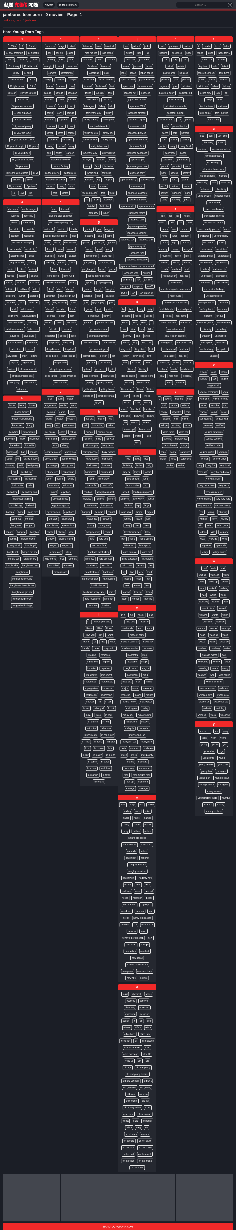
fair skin (100, 93)
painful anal (169, 73)
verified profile (207, 452)
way (224, 655)
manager (143, 788)
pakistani (186, 86)
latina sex (147, 552)
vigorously (221, 545)
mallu (134, 755)
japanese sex (127, 239)
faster (112, 193)
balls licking (16, 505)
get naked (100, 369)
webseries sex (221, 701)
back (22, 438)
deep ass (68, 342)
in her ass (106, 728)
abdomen (13, 209)
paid (166, 59)
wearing (203, 668)
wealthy (217, 661)
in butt (111, 708)
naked (126, 818)
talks (218, 93)
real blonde (175, 282)
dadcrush (48, 229)
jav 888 (148, 279)
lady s (137, 472)
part (165, 179)
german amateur (105, 322)
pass (186, 199)
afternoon (22, 389)
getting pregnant (106, 396)
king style (140, 349)
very (200, 465)
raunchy (163, 249)
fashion (103, 186)
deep (73, 336)
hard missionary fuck (93, 592)
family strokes (90, 139)
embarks (67, 565)
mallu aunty (147, 755)
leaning (138, 592)
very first (211, 465)
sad (164, 405)
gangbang (89, 262)
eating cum (51, 438)
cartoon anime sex (60, 159)
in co (98, 715)
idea (103, 641)
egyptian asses (60, 498)
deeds (63, 336)
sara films (185, 452)
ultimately (202, 182)
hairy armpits (91, 445)
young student (206, 784)
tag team (203, 66)
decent (59, 322)
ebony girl (52, 465)
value (203, 405)
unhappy (222, 309)
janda (149, 66)
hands (111, 498)
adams (34, 276)
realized (188, 362)
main (138, 681)
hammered (90, 472)
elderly (51, 538)
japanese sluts (146, 239)
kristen (138, 436)
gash (98, 296)
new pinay (127, 971)
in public (92, 761)
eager (70, 398)
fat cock (108, 199)
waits (226, 575)
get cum (91, 362)
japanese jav (137, 186)
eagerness (50, 405)
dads (73, 236)
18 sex (32, 79)
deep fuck (70, 349)
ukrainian (202, 149)
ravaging (166, 256)
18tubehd (17, 179)
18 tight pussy (17, 86)
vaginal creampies (209, 392)
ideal (112, 641)
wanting (203, 615)
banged (29, 525)
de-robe (61, 309)
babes (32, 405)
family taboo (108, 139)
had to (101, 418)
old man (131, 1094)
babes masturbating (22, 418)
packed (187, 46)
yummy (220, 804)
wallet (213, 595)
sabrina (179, 398)
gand (99, 249)
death (62, 316)
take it (225, 66)
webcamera (223, 695)
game (109, 236)
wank (223, 595)
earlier (63, 405)
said (188, 412)
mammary (129, 768)
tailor (215, 66)
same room (168, 432)
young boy (206, 771)
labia (137, 458)
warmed (220, 621)
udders (221, 142)
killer (150, 329)
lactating (127, 465)
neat (138, 884)
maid (145, 675)
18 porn (27, 73)
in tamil (106, 775)
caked (72, 46)
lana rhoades (132, 485)
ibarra (86, 641)
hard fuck (108, 572)
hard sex (108, 598)
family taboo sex (99, 146)
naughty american (137, 871)
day (47, 302)
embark (73, 558)
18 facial (22, 59)
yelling (204, 744)
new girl (145, 944)
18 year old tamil (22, 133)
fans (97, 166)
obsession (130, 1014)
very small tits (204, 498)
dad (54, 209)
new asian (131, 944)
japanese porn (137, 219)
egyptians (69, 512)
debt (72, 316)
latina (132, 538)
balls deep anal (29, 492)
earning (51, 412)
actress (10, 276)
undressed (206, 276)
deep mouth (61, 362)
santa (173, 452)
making (149, 695)
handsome (91, 505)
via (201, 512)
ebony (65, 445)
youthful (226, 798)
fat (87, 199)
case (72, 179)
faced (99, 59)
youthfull (208, 804)
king (135, 342)
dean (72, 309)
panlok (174, 139)
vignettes (206, 545)
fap (98, 179)
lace (146, 458)
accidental (29, 236)
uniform (208, 316)
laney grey (138, 498)
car (74, 119)
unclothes (204, 236)
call (49, 53)
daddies (62, 229)
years (223, 738)
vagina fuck (214, 385)
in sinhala (106, 768)
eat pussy (50, 432)
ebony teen (52, 472)
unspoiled (222, 349)
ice (94, 641)
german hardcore (99, 329)
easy (49, 425)
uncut (221, 242)
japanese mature (137, 199)
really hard (186, 369)
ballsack (30, 505)
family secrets (91, 133)
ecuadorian (68, 472)
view (202, 538)
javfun (124, 293)
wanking (203, 601)
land (146, 485)
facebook (87, 59)
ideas (96, 648)
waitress (215, 575)
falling (102, 106)
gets (112, 369)
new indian (130, 951)
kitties (150, 389)
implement (106, 675)
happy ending (93, 532)
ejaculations (68, 525)
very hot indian (213, 478)
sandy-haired (170, 445)
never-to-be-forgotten (133, 938)
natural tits (146, 844)
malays (145, 721)
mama (130, 761)
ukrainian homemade (213, 169)
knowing (138, 416)
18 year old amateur (22, 106)
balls (30, 485)
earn (73, 405)
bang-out (16, 518)
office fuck (145, 1034)
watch (212, 641)
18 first (34, 59)
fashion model (89, 193)
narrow (148, 824)
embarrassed (60, 572)
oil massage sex (132, 1047)
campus (73, 79)
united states (223, 322)
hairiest (89, 432)
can (72, 86)
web (212, 675)
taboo (210, 53)
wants (215, 615)
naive (147, 811)
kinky (125, 356)
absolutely (29, 229)
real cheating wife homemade (175, 289)
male (123, 748)
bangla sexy (30, 558)
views (224, 538)
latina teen (147, 558)
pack (162, 46)
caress (71, 133)
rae (163, 216)
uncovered (208, 242)
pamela (185, 133)
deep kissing (68, 356)
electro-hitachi (66, 538)
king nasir (126, 349)
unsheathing (206, 349)
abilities (15, 216)
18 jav (16, 73)
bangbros (16, 525)
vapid (214, 412)
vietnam (224, 532)
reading (187, 262)
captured (49, 119)
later (137, 525)
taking (212, 79)
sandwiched (181, 438)
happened (92, 518)
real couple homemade (175, 302)
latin (123, 538)
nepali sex (126, 911)
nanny (126, 824)
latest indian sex (132, 532)
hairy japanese (90, 452)
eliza (68, 552)
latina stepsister (129, 558)
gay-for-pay (98, 302)
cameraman (67, 73)
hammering (106, 472)
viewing (213, 538)
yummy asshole (214, 811)
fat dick (92, 206)
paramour (168, 159)
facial (106, 73)
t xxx (217, 46)
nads (122, 804)
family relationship (99, 126)
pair (176, 79)
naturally (131, 851)
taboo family (224, 53)
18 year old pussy (22, 126)
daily (47, 242)
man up (129, 781)
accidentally (15, 249)
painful (180, 66)
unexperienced (206, 302)
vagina (224, 378)
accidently (30, 249)
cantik (50, 113)
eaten (62, 432)
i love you (90, 635)
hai (110, 418)
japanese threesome (137, 259)
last (148, 518)
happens (106, 518)
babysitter (10, 438)
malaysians (147, 741)
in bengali (99, 708)
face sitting (107, 53)
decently (71, 322)
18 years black (22, 153)
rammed (185, 229)
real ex (168, 316)
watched (224, 641)
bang (20, 512)
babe (22, 405)
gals (100, 236)
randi (174, 236)
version (205, 458)
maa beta (130, 621)
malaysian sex (129, 741)
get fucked (105, 362)
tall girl (209, 99)
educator (67, 485)
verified (220, 425)
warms (213, 628)
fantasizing (92, 173)
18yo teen (31, 186)
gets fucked (108, 376)
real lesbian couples (175, 336)
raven (178, 256)
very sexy (224, 485)
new (150, 938)
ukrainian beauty (213, 156)
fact (112, 86)
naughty (145, 858)
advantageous (15, 342)
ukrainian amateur (221, 149)
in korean (99, 748)
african (11, 369)
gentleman (93, 316)
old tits (145, 1100)
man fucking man (141, 775)
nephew (140, 911)
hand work (103, 478)
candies (49, 99)
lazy (141, 572)
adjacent (10, 296)
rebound (180, 382)
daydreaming (60, 302)
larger (139, 512)
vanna (203, 412)
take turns (224, 73)
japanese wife (131, 273)
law (151, 565)
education (54, 485)
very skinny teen (213, 492)
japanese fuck (137, 146)
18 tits (32, 86)
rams (164, 236)
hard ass (89, 558)
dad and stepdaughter (60, 222)
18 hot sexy (13, 66)
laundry (140, 565)
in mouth (110, 755)
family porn (108, 119)
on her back (145, 1141)
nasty (125, 831)
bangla (13, 538)
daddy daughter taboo (56, 236)
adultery (32, 322)
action (11, 269)
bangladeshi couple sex (22, 585)
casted (65, 193)
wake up (213, 581)
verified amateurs (213, 432)
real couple (175, 296)
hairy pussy (92, 458)
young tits (223, 784)
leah (148, 578)
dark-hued (68, 276)
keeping (126, 316)
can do (47, 93)
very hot (202, 472)
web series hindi (213, 681)
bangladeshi (22, 572)
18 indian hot (30, 66)
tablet (200, 53)
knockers (149, 409)
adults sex (33, 329)
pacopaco (177, 53)
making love (146, 701)
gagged (109, 229)
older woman (144, 1114)
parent (164, 166)
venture (208, 425)
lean (147, 585)
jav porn (138, 286)
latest (146, 525)
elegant (53, 545)
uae (202, 136)
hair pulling (97, 425)
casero (50, 186)
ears (72, 412)
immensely (92, 661)
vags (225, 392)
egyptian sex (53, 512)
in (100, 701)
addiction (34, 282)
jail (147, 53)
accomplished (17, 256)
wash (202, 635)
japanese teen (137, 253)
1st (30, 193)
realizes (163, 369)
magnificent (132, 675)
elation (61, 532)
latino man (127, 565)
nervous (125, 924)
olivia (129, 1127)
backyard (12, 452)
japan (133, 73)
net (135, 924)
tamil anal (222, 106)
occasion (144, 1014)
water (227, 648)
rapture (185, 242)
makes (138, 695)
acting (31, 262)
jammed (137, 66)
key (135, 322)
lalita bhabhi (133, 478)
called (70, 53)
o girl (125, 994)
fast (103, 193)
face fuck (110, 46)
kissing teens (146, 376)
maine (149, 681)
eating (73, 432)
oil (136, 1040)
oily (139, 1060)
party (164, 199)
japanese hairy (137, 173)
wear (227, 661)
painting (165, 79)
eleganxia (66, 545)
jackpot (136, 46)
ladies (139, 465)
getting (89, 382)
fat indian (104, 206)
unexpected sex (214, 296)
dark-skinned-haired (55, 282)
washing (214, 635)
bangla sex (13, 558)
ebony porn (67, 465)
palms (165, 133)
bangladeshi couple (22, 578)
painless (183, 73)
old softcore (131, 1100)
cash (71, 186)
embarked (54, 565)
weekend (225, 715)
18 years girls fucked (22, 159)
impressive (106, 695)
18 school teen (16, 79)
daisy (57, 242)
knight (127, 402)
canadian (72, 93)
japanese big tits (137, 119)
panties (185, 139)
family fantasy (91, 119)
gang (108, 249)
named (147, 818)
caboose (50, 46)
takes (202, 79)
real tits (183, 356)
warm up (207, 621)
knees (147, 396)
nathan (136, 831)
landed (125, 492)
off (141, 1020)
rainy (189, 222)
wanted (222, 608)
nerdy (126, 918)
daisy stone (70, 242)
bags (9, 458)
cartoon (70, 153)
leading (127, 578)
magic (144, 661)
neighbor (137, 898)
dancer (72, 256)
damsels (49, 256)
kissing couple (128, 376)
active (22, 269)
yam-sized (205, 731)
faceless (105, 66)
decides (67, 329)
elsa (62, 558)
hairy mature (108, 452)
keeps (138, 316)
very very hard (223, 498)
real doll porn (184, 309)
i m (100, 635)
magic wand (131, 668)
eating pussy (68, 438)
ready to (176, 269)
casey (61, 186)
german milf (109, 342)
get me (87, 369)
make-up (125, 695)
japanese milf (127, 206)
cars (49, 153)
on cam (145, 1134)
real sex (184, 349)
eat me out (69, 425)
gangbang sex (106, 262)
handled (87, 498)
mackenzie (127, 628)
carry (71, 146)
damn (60, 249)
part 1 (174, 179)
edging (60, 478)
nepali (149, 898)
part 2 (185, 179)
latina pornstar (130, 552)
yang (225, 731)
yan (216, 731)
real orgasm (166, 342)
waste (202, 641)
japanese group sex (137, 166)
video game (222, 525)
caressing (67, 139)
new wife (131, 978)
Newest (49, 4)
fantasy (89, 179)
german (88, 322)
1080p (12, 46)
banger (9, 532)
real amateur (169, 276)
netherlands (147, 924)
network (132, 931)
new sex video (144, 971)
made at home (137, 635)
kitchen (128, 382)
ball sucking (14, 478)
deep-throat (51, 376)
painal (170, 66)
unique (219, 316)
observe (144, 1000)
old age (127, 1067)
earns (62, 412)
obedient (136, 994)
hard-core (92, 605)
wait (223, 568)
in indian (111, 741)
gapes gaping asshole (99, 276)
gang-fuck (107, 256)
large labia (126, 512)
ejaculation (52, 525)
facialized (101, 86)
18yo (29, 179)
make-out (147, 688)
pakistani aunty (166, 93)
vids (213, 532)
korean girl (129, 429)
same (187, 425)
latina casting (146, 538)
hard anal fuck (99, 545)
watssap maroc (209, 655)
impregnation (91, 688)
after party (14, 382)
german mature (90, 342)
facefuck (111, 59)
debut (48, 322)
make (135, 688)
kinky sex (138, 356)
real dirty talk (166, 309)
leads (138, 578)
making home (129, 701)
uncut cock (206, 249)
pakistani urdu (166, 119)
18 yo (35, 173)
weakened (203, 661)
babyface (13, 432)
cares (60, 133)
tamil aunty (213, 119)
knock (124, 409)
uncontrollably (221, 236)
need (137, 891)
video (209, 525)
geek (111, 302)
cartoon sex (70, 173)
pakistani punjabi (175, 113)
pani (164, 139)
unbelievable (204, 196)
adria (21, 302)
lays (132, 572)
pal (179, 119)
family (109, 113)
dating (69, 289)
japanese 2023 (137, 106)
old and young (143, 1067)
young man (204, 778)
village (205, 552)
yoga (221, 751)
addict (9, 282)
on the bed (128, 1154)
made (149, 628)
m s (131, 615)
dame (49, 249)
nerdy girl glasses (142, 918)
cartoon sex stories (55, 179)
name (137, 818)
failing (88, 93)
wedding (220, 708)
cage (61, 46)
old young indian (132, 1107)
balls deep (12, 492)
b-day (12, 405)
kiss (125, 362)
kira (149, 356)
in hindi (86, 741)
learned (135, 598)
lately (127, 525)
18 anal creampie (14, 53)
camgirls (60, 79)
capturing (63, 119)
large (146, 505)
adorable (34, 296)
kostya (127, 436)
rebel (169, 382)
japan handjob (146, 79)
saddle (173, 405)
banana (10, 512)
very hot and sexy (220, 472)
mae (144, 655)
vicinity (224, 518)
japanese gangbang (137, 153)
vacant (224, 372)
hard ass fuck (105, 558)
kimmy (127, 336)
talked (215, 86)
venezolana (205, 418)
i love (109, 628)
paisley (185, 79)
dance (61, 256)
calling (51, 59)
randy (165, 242)
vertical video (219, 458)
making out (131, 708)
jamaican (130, 59)
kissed (147, 362)
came (59, 66)
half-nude (107, 458)
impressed (108, 688)
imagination (109, 648)
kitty (126, 396)
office (148, 1027)
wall (204, 595)
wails (213, 568)
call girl (59, 53)
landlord (124, 498)
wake (201, 581)
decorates (50, 336)
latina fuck (129, 545)
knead (136, 396)
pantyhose (170, 153)
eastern (71, 418)
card (62, 126)
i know (89, 628)
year (213, 738)
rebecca (186, 376)
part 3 (163, 186)
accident (14, 236)
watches (202, 648)
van (225, 405)
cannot (51, 106)
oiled (147, 1047)
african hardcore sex (22, 376)
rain (180, 222)
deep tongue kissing (60, 369)
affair (24, 356)
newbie (144, 978)
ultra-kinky (221, 189)
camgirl (47, 79)
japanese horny (128, 179)
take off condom (206, 73)
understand (206, 262)
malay (145, 708)
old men (144, 1094)
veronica (223, 452)
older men (128, 1114)
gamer (86, 242)
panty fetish (185, 146)
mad (139, 628)
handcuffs (107, 485)
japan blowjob (128, 79)
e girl (50, 398)
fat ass (96, 199)
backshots (15, 445)
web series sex (207, 688)
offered (127, 1027)
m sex (141, 615)
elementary (55, 552)
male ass (135, 748)
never (143, 931)
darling (73, 282)
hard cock (92, 565)
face (98, 46)
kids (142, 329)
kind (138, 336)
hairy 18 (110, 438)
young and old (206, 764)
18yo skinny (15, 186)
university (206, 329)
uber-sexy (208, 142)
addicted (20, 282)
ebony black (51, 458)
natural (148, 831)
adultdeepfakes (15, 322)
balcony (10, 465)
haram (108, 532)
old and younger (131, 1080)
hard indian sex (99, 585)
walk (202, 588)
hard (91, 538)
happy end (104, 525)
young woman (214, 791)
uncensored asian (214, 209)
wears (215, 668)
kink (151, 349)
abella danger (29, 209)
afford (34, 356)
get (113, 356)
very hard (225, 465)
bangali (29, 518)
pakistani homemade (175, 106)
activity (32, 269)
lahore (148, 472)
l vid (128, 458)
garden (87, 289)
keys (143, 322)
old (147, 1060)
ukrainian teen (207, 176)
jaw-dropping (146, 293)
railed (186, 216)
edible (71, 478)
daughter (50, 296)
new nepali (137, 958)
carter (59, 153)
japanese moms (137, 213)
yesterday (209, 751)
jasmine (146, 273)
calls (61, 59)
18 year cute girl (28, 93)
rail (177, 216)
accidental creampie (22, 242)
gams (89, 249)
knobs (147, 402)
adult (14, 309)
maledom (148, 748)
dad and (65, 209)
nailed (151, 804)
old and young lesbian (137, 1074)
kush (148, 436)
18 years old (22, 166)
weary (225, 668)
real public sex (184, 342)
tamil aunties (221, 113)
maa (151, 615)
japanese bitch (137, 126)
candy (61, 99)
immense (105, 655)
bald (20, 465)
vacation (204, 378)
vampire (215, 405)
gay (86, 302)
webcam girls (205, 695)
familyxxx (87, 159)
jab (126, 46)
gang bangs (92, 256)
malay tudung (144, 715)
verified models (214, 445)
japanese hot (147, 179)
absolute (14, 229)
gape (102, 269)
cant (71, 106)
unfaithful (223, 302)
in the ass (99, 781)
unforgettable (207, 309)
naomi (137, 824)
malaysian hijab (137, 735)
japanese (145, 93)
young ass (223, 764)
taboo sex (207, 59)
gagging (89, 236)
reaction (164, 262)
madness (147, 648)
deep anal (54, 342)
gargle (99, 289)
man (126, 775)
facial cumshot (106, 79)
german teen (89, 356)
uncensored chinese (214, 216)
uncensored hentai (213, 222)
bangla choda (28, 538)
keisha (148, 316)
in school (91, 768)
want (226, 601)
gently (107, 316)
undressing (205, 282)
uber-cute (222, 136)
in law (86, 755)
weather (201, 675)
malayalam (131, 721)
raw (187, 256)
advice (30, 349)
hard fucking (109, 578)
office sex (125, 1040)
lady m (126, 472)
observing (130, 1007)
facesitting (94, 73)
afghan (14, 362)
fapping (108, 179)
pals (175, 133)
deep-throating (68, 376)
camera (52, 73)
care (71, 126)
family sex (108, 133)
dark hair (65, 269)
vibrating (222, 512)
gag (99, 229)
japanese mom (146, 206)
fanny (87, 166)
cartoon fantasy (60, 166)
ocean (126, 1020)
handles (100, 498)
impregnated (106, 681)
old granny (145, 1087)
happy (91, 525)
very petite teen (206, 485)
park (163, 173)
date (59, 289)
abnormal (28, 216)
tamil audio (205, 113)
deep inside (52, 356)
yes (225, 744)
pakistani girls (175, 99)
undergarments (206, 256)
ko (125, 422)
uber (211, 136)
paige (175, 59)
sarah (163, 458)
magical (145, 668)
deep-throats (60, 382)
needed (149, 891)
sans (163, 452)
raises (165, 229)
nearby (128, 884)
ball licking (26, 472)
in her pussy (107, 735)
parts (187, 193)
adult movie (27, 309)
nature (143, 851)
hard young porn (12, 20)
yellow (215, 744)
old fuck (148, 1080)
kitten (140, 389)
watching (215, 648)
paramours (182, 159)
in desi (108, 715)
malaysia (129, 728)
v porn (203, 372)
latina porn (144, 545)
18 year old (22, 99)
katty (141, 309)
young (222, 758)
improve (90, 701)
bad (23, 452)
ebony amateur (53, 452)
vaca (213, 372)
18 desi (10, 59)
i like (99, 628)
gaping (89, 282)
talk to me (203, 86)
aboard (14, 222)
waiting (202, 575)
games (111, 242)
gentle (109, 309)
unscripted (206, 342)
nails (137, 811)
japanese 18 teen (137, 99)
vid (200, 525)
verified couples (214, 438)
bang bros (33, 512)
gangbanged (88, 269)
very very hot (204, 505)
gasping (110, 296)
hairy (98, 438)
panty (172, 146)
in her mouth (90, 735)
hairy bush (107, 445)
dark (53, 269)
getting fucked (104, 382)
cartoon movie (52, 173)
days (73, 302)
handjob (88, 492)
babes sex (17, 425)
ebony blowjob (69, 458)
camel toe (72, 66)
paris (187, 166)
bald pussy (32, 465)
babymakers (29, 432)
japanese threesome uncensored (137, 266)
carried (61, 146)
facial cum (89, 79)
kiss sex (136, 362)
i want (110, 635)
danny (61, 262)
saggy (164, 412)
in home (98, 741)
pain (185, 59)
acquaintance (17, 262)
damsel (71, 249)
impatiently (91, 675)
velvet (224, 412)
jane (123, 73)
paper (183, 153)
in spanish (93, 775)
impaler (106, 661)
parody (186, 173)
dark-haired (53, 276)
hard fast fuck (92, 572)
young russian (222, 778)
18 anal (31, 46)
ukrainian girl (213, 162)
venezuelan (222, 418)
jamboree (30, 20)
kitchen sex (127, 389)
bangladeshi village (22, 605)
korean (146, 422)
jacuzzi (128, 53)
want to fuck (208, 608)
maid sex (127, 681)
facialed (88, 86)
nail (141, 804)
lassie (139, 518)
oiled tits (147, 1054)
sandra (167, 438)
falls (111, 106)
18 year (12, 93)
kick (133, 329)
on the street (137, 1167)
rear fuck (173, 376)
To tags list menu (68, 4)
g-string (88, 229)
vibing (211, 512)
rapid (174, 242)
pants (162, 146)
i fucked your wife (101, 621)
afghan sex (28, 362)
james (126, 66)
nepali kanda (129, 904)
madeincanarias (130, 648)
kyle (137, 442)
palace (188, 119)
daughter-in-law (67, 296)
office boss (129, 1034)
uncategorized (222, 196)
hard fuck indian (90, 578)
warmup (226, 628)
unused (214, 356)
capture (70, 113)
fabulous (87, 46)
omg (138, 1127)
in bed (86, 708)
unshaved (221, 342)
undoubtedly (219, 269)
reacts (176, 262)
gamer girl (99, 242)
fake (110, 93)
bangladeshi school (22, 598)
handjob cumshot (105, 492)
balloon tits (17, 485)
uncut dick (221, 249)
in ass (108, 701)
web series (224, 675)
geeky (89, 309)
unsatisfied (220, 336)
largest (150, 512)
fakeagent (89, 106)
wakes (225, 581)
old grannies (129, 1087)
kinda (147, 336)
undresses (221, 276)
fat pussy (93, 213)
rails (172, 222)
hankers (99, 512)
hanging (86, 512)
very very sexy (222, 505)
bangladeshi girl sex (22, 592)
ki (151, 322)
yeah (204, 738)
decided (54, 329)
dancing (50, 262)
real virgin (164, 362)
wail (205, 568)
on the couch (145, 1154)
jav (138, 279)
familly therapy (93, 113)
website (207, 708)
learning (148, 598)
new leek (144, 951)
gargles (110, 289)
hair (85, 425)
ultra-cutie (206, 189)
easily (49, 418)
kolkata (134, 422)
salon (185, 418)
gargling (88, 296)
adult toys (13, 316)
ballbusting (30, 478)
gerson (103, 356)
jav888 (150, 286)
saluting (176, 425)
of (134, 1020)
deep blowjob (53, 349)
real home (181, 316)
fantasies (108, 166)
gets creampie (90, 376)
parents (176, 166)
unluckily (206, 336)
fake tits (107, 99)
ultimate (223, 176)
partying (176, 199)
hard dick (106, 565)
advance (14, 336)
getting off (88, 396)
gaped (112, 269)
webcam (223, 688)
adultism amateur (14, 329)
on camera (129, 1141)
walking (224, 588)
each (60, 398)
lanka (151, 498)
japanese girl (137, 159)
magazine (132, 661)
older (147, 1107)
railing (162, 222)
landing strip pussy (142, 492)
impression (91, 695)
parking (174, 173)
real (187, 269)
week (213, 715)
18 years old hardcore (17, 173)
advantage (28, 336)
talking (226, 86)
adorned (10, 302)
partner (164, 193)
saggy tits (176, 412)
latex (147, 532)
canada (59, 93)
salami (166, 418)
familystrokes (108, 153)
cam (70, 59)
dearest (51, 316)
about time (28, 222)
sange (184, 445)
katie (131, 309)
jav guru (125, 286)
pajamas (164, 86)
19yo (21, 193)
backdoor (34, 438)
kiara (123, 329)
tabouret (221, 59)
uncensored (214, 202)
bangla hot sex (29, 552)
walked (212, 588)
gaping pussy (104, 282)
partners (176, 193)
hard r (112, 592)
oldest (125, 1120)
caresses (53, 139)
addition (10, 289)
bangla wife (12, 565)
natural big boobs (137, 838)
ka (123, 309)
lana (145, 478)
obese (148, 994)
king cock (147, 342)
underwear (221, 262)
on (146, 1127)
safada (185, 405)
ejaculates (67, 518)
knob (137, 402)
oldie (135, 1120)
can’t (59, 113)
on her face (128, 1147)
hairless (88, 438)
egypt (54, 492)
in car (88, 715)
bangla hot (12, 552)
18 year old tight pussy (22, 139)
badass (33, 452)
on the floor (128, 1161)
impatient (105, 668)
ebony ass (70, 452)
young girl (221, 771)
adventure (32, 342)
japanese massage (137, 193)
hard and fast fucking (98, 552)
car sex (51, 126)
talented (224, 79)
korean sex (144, 429)
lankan (128, 505)
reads (165, 269)
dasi (50, 289)
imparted (91, 668)
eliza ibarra (50, 558)
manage (130, 788)
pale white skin (179, 126)
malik (124, 755)
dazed (49, 309)
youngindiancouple (207, 798)
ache (31, 256)
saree (173, 458)
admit (22, 296)
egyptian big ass (60, 505)
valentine (204, 398)
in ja (87, 748)
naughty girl (128, 878)
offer (149, 1020)
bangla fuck (14, 545)
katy (150, 309)
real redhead (169, 349)
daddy (74, 229)
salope (164, 425)
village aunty (219, 552)
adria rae (33, 302)
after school (29, 382)
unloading (221, 329)
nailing (127, 811)
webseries (204, 701)
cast (55, 193)
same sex (183, 432)
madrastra (133, 655)
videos (203, 532)
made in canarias (130, 641)
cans (61, 106)
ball (14, 472)
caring (50, 146)
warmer (201, 628)
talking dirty (205, 93)
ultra (214, 182)
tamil (219, 99)
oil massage (148, 1040)
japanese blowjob (137, 133)
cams (50, 86)
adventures (16, 349)
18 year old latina (22, 119)
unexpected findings (214, 289)
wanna (215, 601)
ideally (85, 648)
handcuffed (91, 485)
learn (124, 598)
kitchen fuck (143, 382)
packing (163, 53)
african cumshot (28, 369)
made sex (148, 641)
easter (59, 418)
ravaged (188, 249)
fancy (112, 159)
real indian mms (175, 329)
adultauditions (29, 316)
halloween (92, 465)
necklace (126, 891)
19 (13, 193)
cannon (72, 99)
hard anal (103, 538)
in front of (91, 728)
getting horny (107, 389)
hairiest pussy (105, 432)
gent (98, 309)
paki (175, 86)
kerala (125, 322)
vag (214, 378)
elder (71, 532)
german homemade (99, 336)
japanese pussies (137, 226)
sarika (170, 465)
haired (111, 425)
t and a (206, 46)
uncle (227, 229)
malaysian (144, 728)
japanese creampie (137, 139)
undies (205, 269)
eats (55, 445)
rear (162, 376)
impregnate (90, 681)
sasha (181, 465)
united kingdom (205, 322)
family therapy (90, 153)
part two (175, 186)
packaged (174, 46)
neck (147, 884)
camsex (61, 86)
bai (17, 458)
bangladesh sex (30, 565)
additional (24, 289)
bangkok (34, 532)
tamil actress (206, 106)
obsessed (144, 1007)
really (174, 369)
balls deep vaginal (22, 498)
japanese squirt (137, 246)
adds (35, 289)
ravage (175, 249)
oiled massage (130, 1054)
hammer (106, 465)
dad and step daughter (60, 216)
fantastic (106, 173)
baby (29, 425)
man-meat (143, 781)
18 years (33, 146)
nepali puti (146, 904)
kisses (131, 369)
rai (170, 216)
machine (144, 621)
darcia (72, 262)
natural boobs (129, 844)
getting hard (90, 389)
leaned (126, 592)
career (50, 133)
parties (187, 186)
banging (21, 532)
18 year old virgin (15, 146)
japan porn (128, 86)
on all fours (131, 1134)
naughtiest (130, 858)
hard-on (106, 605)
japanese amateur (137, 113)
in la (110, 748)
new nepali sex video (137, 964)
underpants (224, 256)
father (106, 213)
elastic (50, 532)
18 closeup (33, 53)
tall (226, 93)
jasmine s (127, 279)
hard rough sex (92, 598)
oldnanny (147, 1120)
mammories (145, 768)
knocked (135, 409)
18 (21, 46)
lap (138, 505)
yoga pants (208, 758)
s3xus (168, 398)
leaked (137, 585)
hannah (111, 512)
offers (138, 1027)
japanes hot (130, 93)
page (189, 53)
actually (22, 276)
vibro (214, 518)
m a (123, 615)
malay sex (128, 715)
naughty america (137, 864)
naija (132, 804)
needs (125, 898)
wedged (202, 715)
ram (174, 229)
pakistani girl (185, 93)
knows (150, 416)
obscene (130, 1000)
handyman (106, 505)
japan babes (146, 73)
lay (124, 572)
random (185, 236)
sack (189, 398)
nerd (151, 911)
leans (149, 592)
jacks (146, 46)
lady (149, 465)
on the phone (145, 1161)
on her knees (145, 1147)
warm (225, 615)
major (125, 688)
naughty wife (145, 878)
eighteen (53, 518)
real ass (184, 276)
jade (139, 53)
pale (166, 126)
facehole (92, 66)
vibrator (203, 518)
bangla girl (30, 545)
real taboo (169, 356)
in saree (105, 761)
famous (100, 159)
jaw (133, 293)
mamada (142, 761)
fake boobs (92, 99)
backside (29, 445)
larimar (127, 518)
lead (149, 572)
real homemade (168, 322)
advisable (12, 356)
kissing (142, 369)
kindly (126, 342)
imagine (92, 655)
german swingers (99, 349)
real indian (186, 322)
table (226, 46)
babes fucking (22, 412)
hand (91, 478)
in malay (97, 755)
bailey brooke (31, 458)
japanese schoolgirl (137, 233)
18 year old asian (22, 113)
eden (49, 478)
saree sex (186, 458)
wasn (225, 635)
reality (176, 362)
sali (176, 418)
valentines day (220, 398)
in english (93, 721)
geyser (98, 402)
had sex (90, 418)
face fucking (91, 53)
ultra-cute (225, 182)
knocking (125, 416)
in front (106, 721)
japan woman (145, 86)
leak (127, 585)
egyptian (65, 492)
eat (57, 425)
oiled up (129, 1060)
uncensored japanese (209, 229)
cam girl (48, 66)
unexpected (222, 282)
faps (93, 186)
